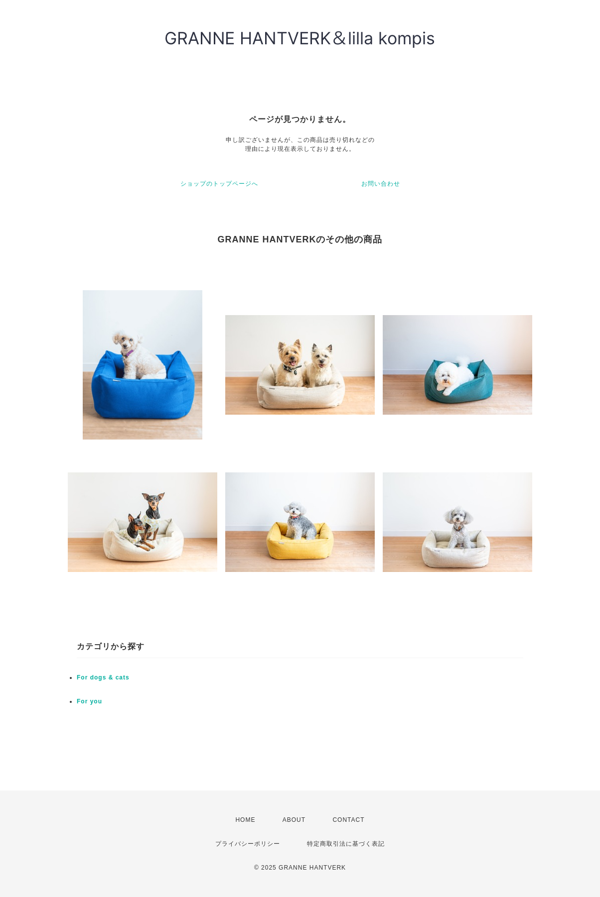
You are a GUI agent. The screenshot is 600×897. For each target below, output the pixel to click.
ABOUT (294, 819)
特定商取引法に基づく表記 (346, 843)
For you (89, 701)
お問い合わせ (380, 183)
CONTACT (348, 819)
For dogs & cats (103, 677)
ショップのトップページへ (219, 183)
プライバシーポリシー (247, 843)
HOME (245, 819)
